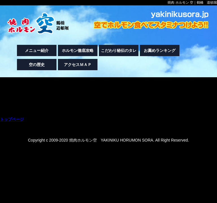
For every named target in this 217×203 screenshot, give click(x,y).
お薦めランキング (159, 50)
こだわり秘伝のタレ (118, 50)
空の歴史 (37, 64)
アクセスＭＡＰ (78, 64)
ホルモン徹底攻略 (78, 50)
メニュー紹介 (37, 50)
